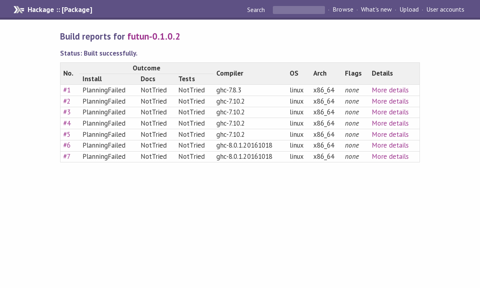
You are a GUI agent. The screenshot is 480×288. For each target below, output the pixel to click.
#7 (67, 156)
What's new (376, 10)
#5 (67, 134)
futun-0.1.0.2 (153, 36)
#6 (67, 145)
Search (256, 10)
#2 (67, 101)
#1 (67, 90)
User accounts (445, 10)
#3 (67, 112)
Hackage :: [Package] (60, 9)
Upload (409, 10)
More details (390, 90)
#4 (67, 123)
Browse (343, 10)
